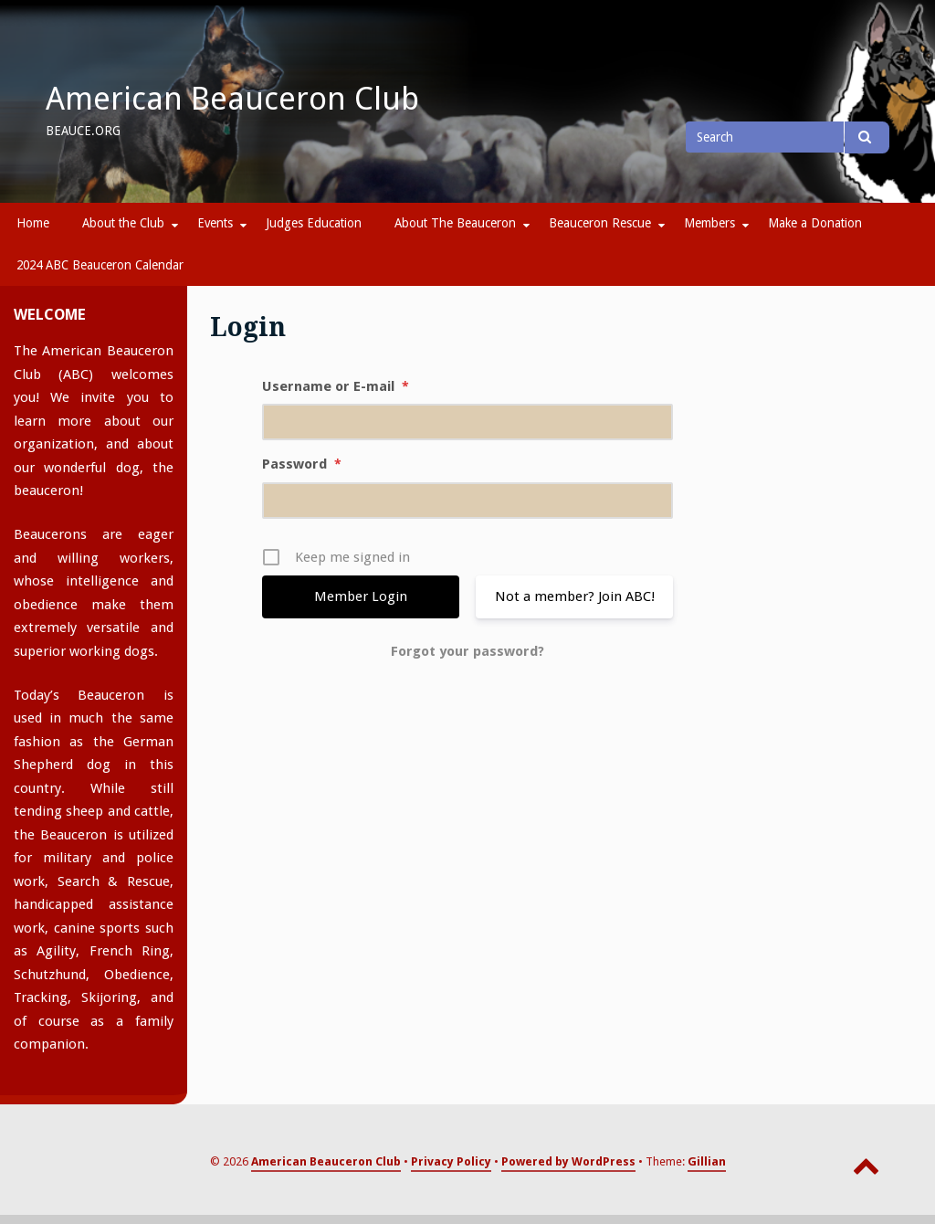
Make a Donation (815, 223)
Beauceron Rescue (600, 223)
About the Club (123, 223)
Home (32, 223)
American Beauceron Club (232, 98)
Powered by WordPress (568, 1161)
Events (215, 223)
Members (709, 223)
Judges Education (314, 223)
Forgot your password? (467, 651)
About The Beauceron (455, 223)
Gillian (707, 1161)
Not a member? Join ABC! (575, 596)
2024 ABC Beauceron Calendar (100, 265)
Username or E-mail (335, 386)
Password (301, 464)
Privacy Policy (451, 1161)
